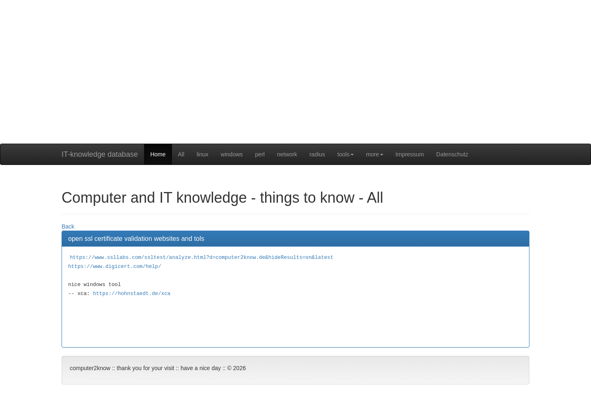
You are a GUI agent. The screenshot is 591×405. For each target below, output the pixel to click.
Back (68, 226)
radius (317, 154)
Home (157, 154)
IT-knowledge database (100, 154)
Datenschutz (452, 154)
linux (202, 154)
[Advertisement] (295, 86)
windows (232, 154)
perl (260, 154)
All (181, 154)
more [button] (374, 154)
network (287, 154)
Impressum (410, 154)
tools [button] (345, 154)
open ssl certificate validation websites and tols (136, 238)
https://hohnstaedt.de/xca (131, 294)
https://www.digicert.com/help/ (114, 267)
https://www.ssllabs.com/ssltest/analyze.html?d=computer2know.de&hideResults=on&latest (201, 258)
